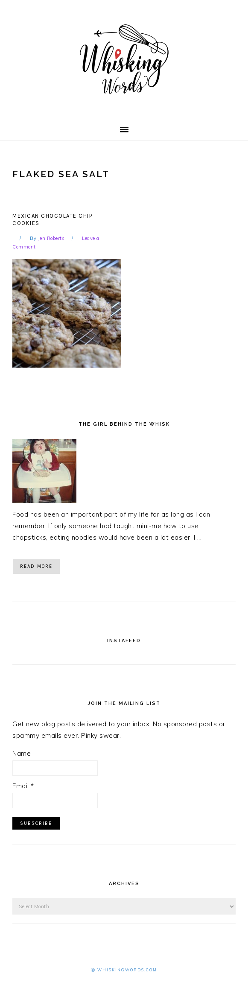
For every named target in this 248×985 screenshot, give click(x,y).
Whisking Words (124, 59)
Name (21, 753)
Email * (23, 786)
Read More (36, 566)
